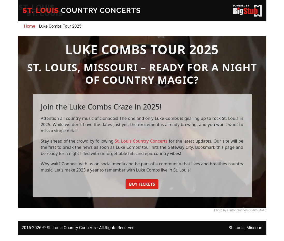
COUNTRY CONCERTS (82, 10)
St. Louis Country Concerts (141, 141)
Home (29, 26)
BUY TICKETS (142, 184)
